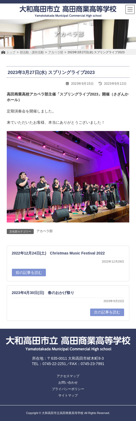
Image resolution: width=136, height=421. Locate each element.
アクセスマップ (68, 376)
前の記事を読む (29, 272)
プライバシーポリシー (68, 389)
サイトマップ (68, 395)
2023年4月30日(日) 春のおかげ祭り (43, 293)
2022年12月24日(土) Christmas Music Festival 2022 (58, 253)
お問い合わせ (68, 382)
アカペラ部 (44, 231)
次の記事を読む (107, 312)
